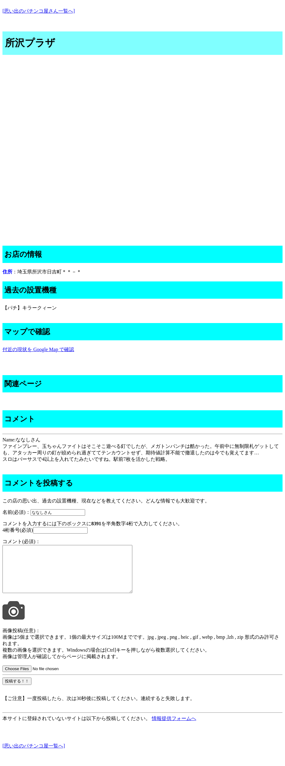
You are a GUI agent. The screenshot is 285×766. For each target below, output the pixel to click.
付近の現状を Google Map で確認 (38, 349)
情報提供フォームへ (174, 727)
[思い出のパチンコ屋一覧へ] (33, 755)
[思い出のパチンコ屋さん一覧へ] (38, 11)
